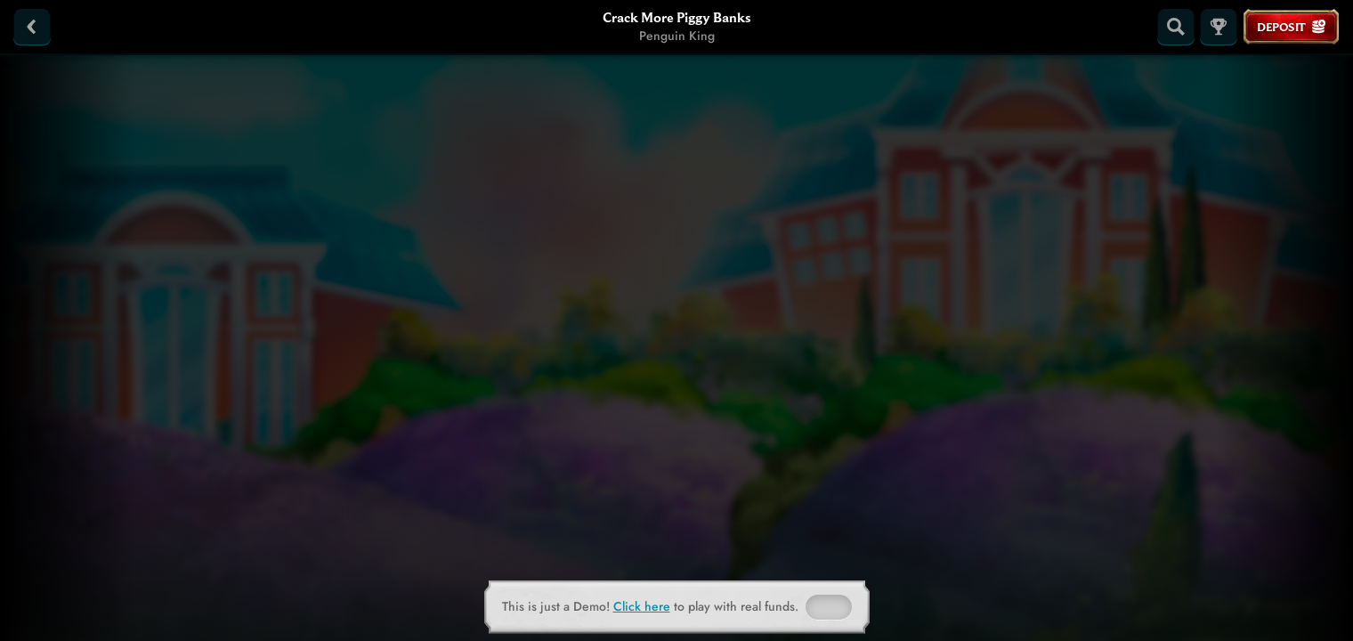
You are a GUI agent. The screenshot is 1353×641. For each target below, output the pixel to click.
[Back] (32, 27)
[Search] (1176, 27)
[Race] (1218, 27)
